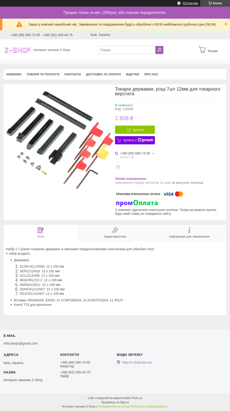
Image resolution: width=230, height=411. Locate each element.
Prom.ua (137, 398)
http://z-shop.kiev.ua (137, 362)
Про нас (151, 74)
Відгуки (132, 74)
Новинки (13, 74)
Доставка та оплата (103, 74)
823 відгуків (190, 3)
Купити (138, 130)
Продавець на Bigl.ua (115, 402)
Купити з (138, 140)
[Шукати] (159, 50)
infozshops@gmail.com (21, 343)
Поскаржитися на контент (114, 406)
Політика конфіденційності (151, 406)
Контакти (73, 74)
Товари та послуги (43, 74)
